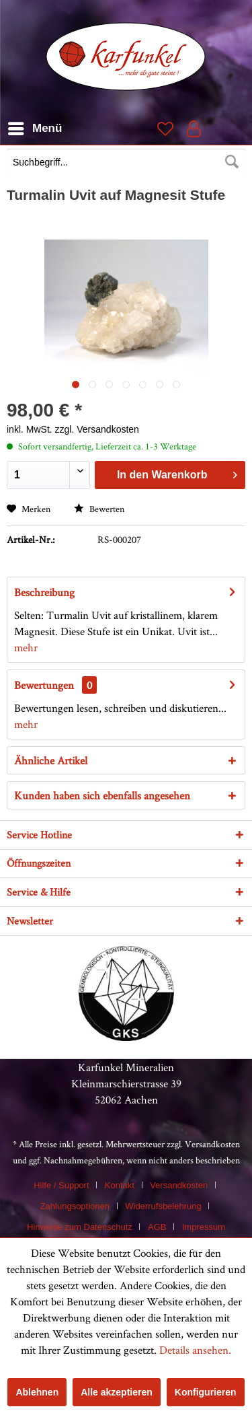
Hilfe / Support (61, 1185)
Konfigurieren (206, 1392)
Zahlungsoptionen (75, 1206)
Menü (35, 126)
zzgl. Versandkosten (97, 429)
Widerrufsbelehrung (163, 1206)
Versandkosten (212, 1144)
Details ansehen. (195, 1349)
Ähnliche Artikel (50, 760)
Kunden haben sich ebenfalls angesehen (102, 795)
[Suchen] (231, 162)
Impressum (203, 1227)
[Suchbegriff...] (126, 162)
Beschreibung (44, 592)
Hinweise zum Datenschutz (79, 1227)
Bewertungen (44, 685)
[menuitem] (126, 163)
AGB (157, 1227)
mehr (26, 647)
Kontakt (119, 1185)
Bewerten (99, 509)
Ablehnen (36, 1392)
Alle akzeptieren (117, 1392)
